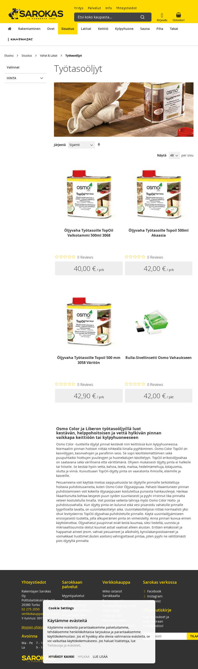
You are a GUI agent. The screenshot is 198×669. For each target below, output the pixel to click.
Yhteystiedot (126, 8)
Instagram (152, 596)
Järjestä (60, 145)
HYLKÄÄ (83, 656)
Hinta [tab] (11, 78)
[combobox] (111, 15)
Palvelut (94, 8)
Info (108, 8)
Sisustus (27, 55)
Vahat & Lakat (48, 55)
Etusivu (8, 55)
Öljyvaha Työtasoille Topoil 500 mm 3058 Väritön (88, 360)
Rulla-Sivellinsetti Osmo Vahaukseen (158, 357)
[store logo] (36, 14)
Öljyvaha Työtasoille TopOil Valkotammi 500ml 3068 (88, 233)
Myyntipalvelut (73, 596)
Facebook (152, 591)
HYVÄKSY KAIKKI (61, 656)
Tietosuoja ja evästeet (63, 645)
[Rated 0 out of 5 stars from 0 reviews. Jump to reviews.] (74, 257)
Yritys (78, 8)
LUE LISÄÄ (100, 656)
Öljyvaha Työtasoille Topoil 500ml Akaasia (159, 233)
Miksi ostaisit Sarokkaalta (112, 593)
